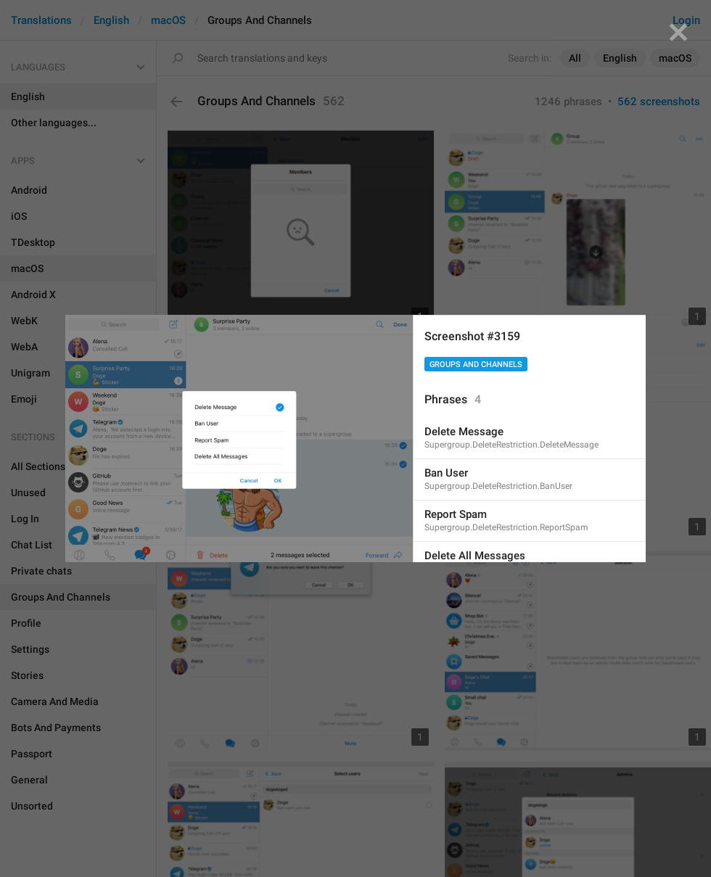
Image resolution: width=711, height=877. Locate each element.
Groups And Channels (476, 364)
